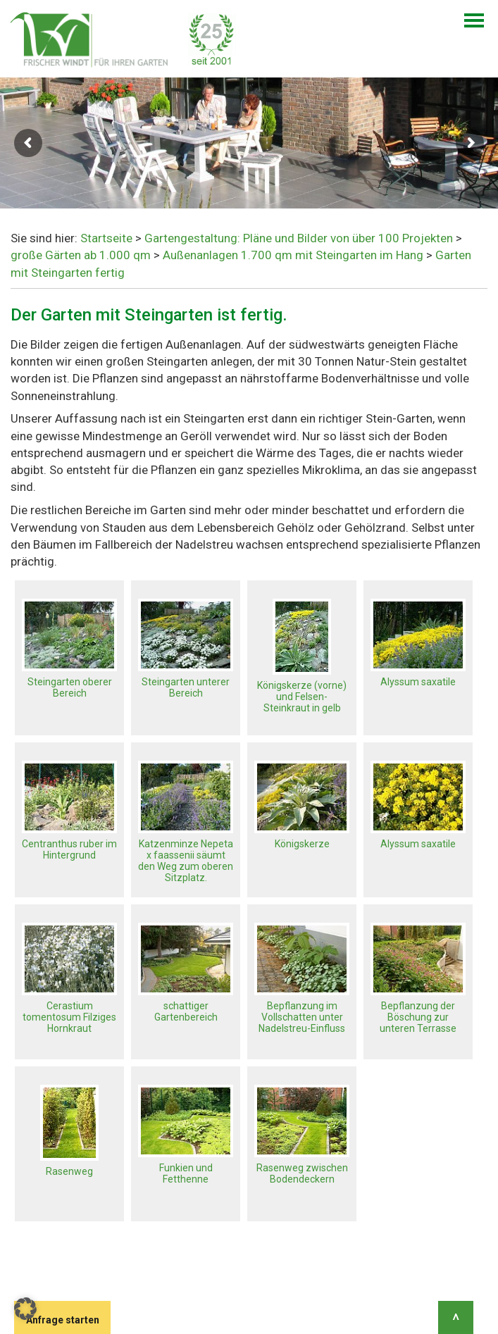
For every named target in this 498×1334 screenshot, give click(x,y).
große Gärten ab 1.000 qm (81, 255)
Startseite (106, 238)
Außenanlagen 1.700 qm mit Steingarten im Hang (293, 255)
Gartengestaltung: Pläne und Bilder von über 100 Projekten (298, 238)
